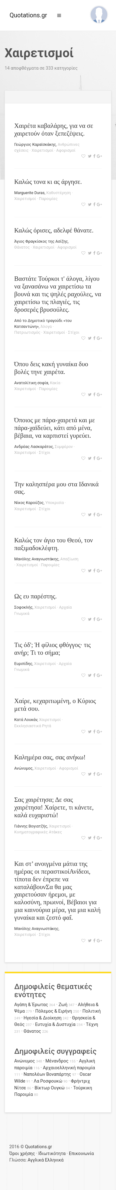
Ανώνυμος (23, 768)
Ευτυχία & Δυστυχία (55, 1024)
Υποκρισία (54, 502)
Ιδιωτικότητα (52, 1153)
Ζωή (62, 1004)
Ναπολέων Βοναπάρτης (47, 1074)
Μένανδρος (57, 1061)
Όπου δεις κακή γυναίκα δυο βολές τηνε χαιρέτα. (51, 367)
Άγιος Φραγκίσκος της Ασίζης (41, 241)
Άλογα (46, 326)
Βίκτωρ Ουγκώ (50, 1088)
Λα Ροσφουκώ (48, 1081)
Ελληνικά (54, 1160)
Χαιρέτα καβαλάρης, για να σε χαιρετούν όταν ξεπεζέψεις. (53, 129)
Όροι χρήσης (22, 1153)
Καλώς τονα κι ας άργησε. (48, 181)
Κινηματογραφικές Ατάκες (38, 832)
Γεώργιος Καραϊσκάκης (35, 144)
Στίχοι (73, 332)
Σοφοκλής (23, 607)
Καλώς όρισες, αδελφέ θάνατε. (53, 230)
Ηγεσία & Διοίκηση (42, 1018)
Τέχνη (92, 1024)
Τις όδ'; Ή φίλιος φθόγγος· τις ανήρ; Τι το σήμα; (52, 648)
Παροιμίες (48, 198)
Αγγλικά (36, 1160)
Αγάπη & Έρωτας (31, 1004)
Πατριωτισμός (27, 332)
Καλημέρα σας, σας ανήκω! (50, 757)
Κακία (55, 382)
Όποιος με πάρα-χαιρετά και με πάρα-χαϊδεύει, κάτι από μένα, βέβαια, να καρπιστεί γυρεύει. (54, 427)
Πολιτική (92, 1011)
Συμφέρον (64, 446)
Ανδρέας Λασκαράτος (33, 446)
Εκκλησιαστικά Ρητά (32, 725)
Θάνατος (22, 247)
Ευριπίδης (23, 663)
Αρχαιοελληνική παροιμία (69, 1068)
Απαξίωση (69, 559)
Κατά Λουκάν (25, 719)
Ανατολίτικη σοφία (31, 382)
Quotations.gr (28, 15)
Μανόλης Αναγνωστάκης (36, 559)
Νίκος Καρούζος (29, 502)
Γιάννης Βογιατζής (30, 826)
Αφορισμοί (65, 150)
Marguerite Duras (29, 192)
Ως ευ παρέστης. (35, 596)
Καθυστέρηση (58, 192)
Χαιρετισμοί (42, 150)
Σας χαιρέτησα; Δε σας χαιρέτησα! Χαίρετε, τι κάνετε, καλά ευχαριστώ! (54, 807)
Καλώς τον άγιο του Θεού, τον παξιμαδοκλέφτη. (53, 543)
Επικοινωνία (81, 1153)
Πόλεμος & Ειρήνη (53, 1011)
